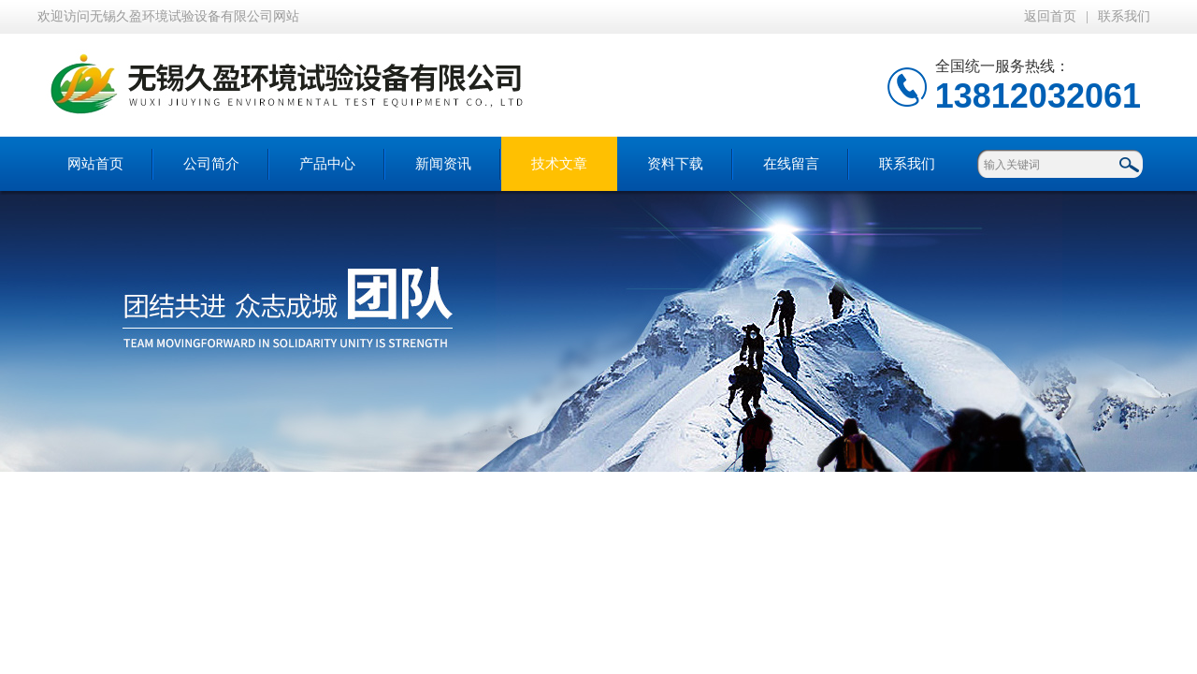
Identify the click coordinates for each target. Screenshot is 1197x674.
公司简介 (211, 163)
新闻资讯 (443, 163)
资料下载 (675, 163)
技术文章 (559, 163)
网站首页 (95, 163)
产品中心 (327, 163)
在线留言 (791, 163)
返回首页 (1050, 16)
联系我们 (1124, 16)
